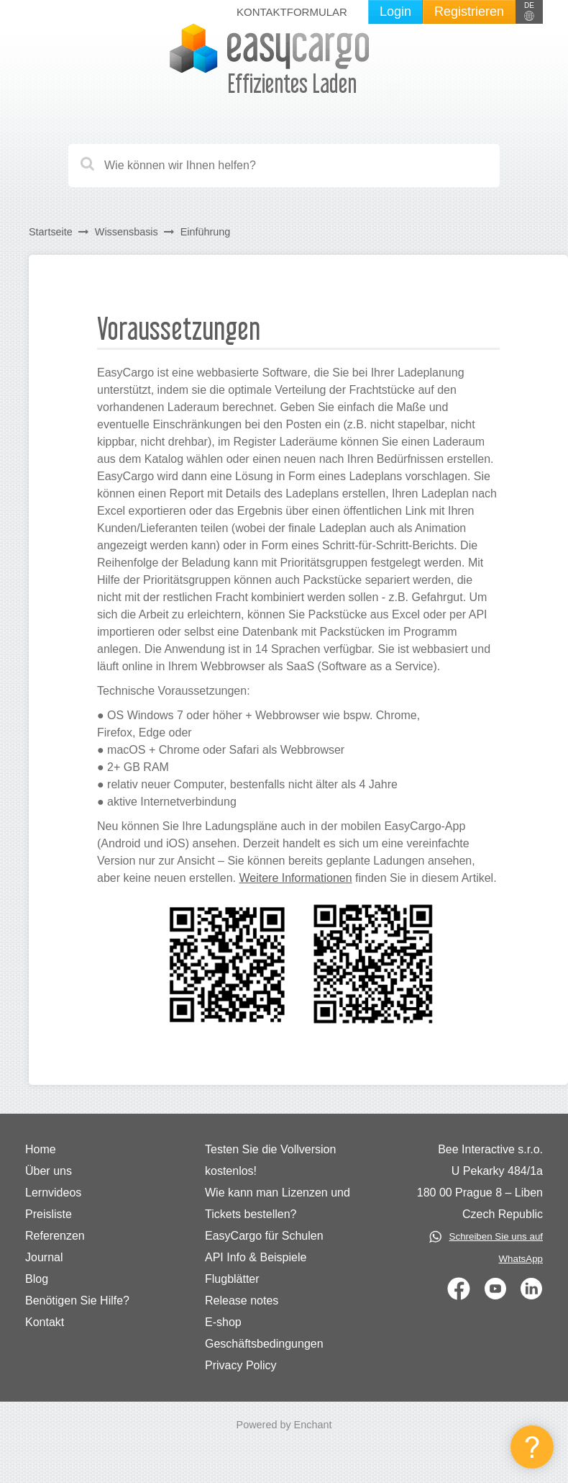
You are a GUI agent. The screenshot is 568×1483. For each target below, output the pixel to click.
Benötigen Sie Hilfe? (77, 1300)
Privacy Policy (241, 1365)
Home (40, 1149)
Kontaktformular (292, 12)
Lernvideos (53, 1192)
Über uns (48, 1171)
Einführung (205, 232)
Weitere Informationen (295, 878)
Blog (36, 1279)
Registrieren (469, 11)
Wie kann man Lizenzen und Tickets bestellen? (277, 1203)
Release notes (241, 1300)
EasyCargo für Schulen (264, 1236)
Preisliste (48, 1214)
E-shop (223, 1322)
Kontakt (44, 1322)
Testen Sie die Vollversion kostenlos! (270, 1160)
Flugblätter (232, 1279)
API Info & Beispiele (255, 1257)
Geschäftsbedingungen (264, 1344)
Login (395, 11)
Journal (44, 1257)
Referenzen (55, 1236)
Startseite (51, 232)
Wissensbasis (126, 232)
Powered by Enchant (284, 1424)
